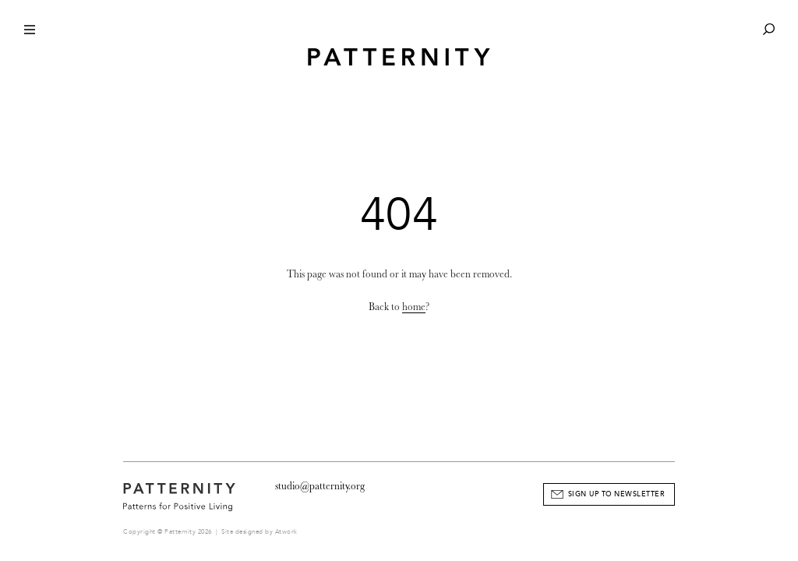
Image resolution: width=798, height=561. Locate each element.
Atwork (286, 531)
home (413, 306)
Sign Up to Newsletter (617, 494)
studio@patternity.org (320, 486)
